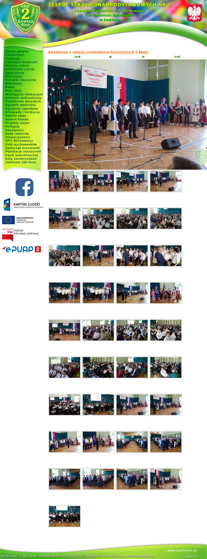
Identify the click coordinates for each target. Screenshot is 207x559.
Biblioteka (13, 83)
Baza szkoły (14, 72)
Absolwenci (14, 130)
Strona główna (17, 51)
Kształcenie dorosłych (23, 101)
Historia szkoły (17, 65)
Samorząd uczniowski (22, 148)
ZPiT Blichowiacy (19, 140)
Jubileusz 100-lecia (20, 162)
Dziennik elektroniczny (23, 98)
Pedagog (12, 126)
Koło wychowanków (21, 144)
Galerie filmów (17, 119)
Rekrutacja (14, 76)
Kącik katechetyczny (21, 155)
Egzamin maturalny (20, 105)
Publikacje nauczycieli (23, 151)
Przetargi (12, 58)
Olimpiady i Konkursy (22, 112)
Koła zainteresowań (21, 158)
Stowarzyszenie (17, 137)
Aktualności (14, 54)
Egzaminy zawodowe (21, 108)
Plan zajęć (13, 90)
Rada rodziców (17, 133)
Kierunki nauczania (20, 80)
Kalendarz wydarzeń (21, 62)
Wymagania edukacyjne (24, 94)
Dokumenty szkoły (20, 69)
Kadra (10, 87)
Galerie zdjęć (15, 115)
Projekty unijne (17, 123)
